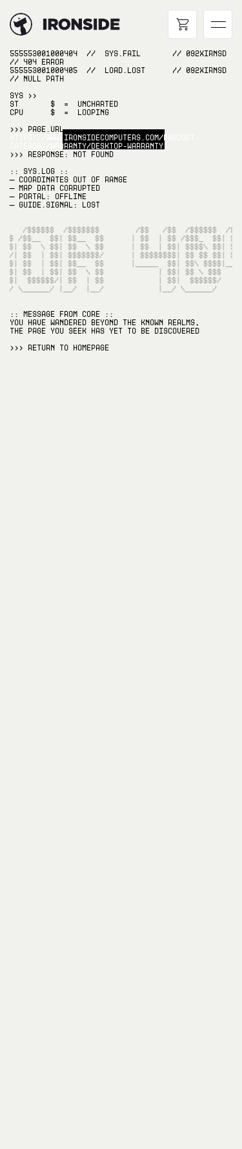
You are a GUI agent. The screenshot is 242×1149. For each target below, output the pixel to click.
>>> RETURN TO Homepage (59, 348)
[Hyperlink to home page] (21, 24)
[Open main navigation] (217, 24)
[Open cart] (182, 24)
